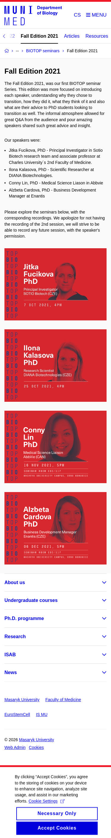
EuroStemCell (17, 714)
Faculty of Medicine (63, 699)
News (10, 672)
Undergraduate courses (31, 600)
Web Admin (14, 747)
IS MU (41, 714)
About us (14, 582)
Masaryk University (21, 699)
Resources (97, 36)
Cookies (36, 747)
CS (77, 15)
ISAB (10, 654)
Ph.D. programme (24, 618)
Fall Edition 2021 (39, 36)
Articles (71, 36)
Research (15, 636)
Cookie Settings (46, 805)
